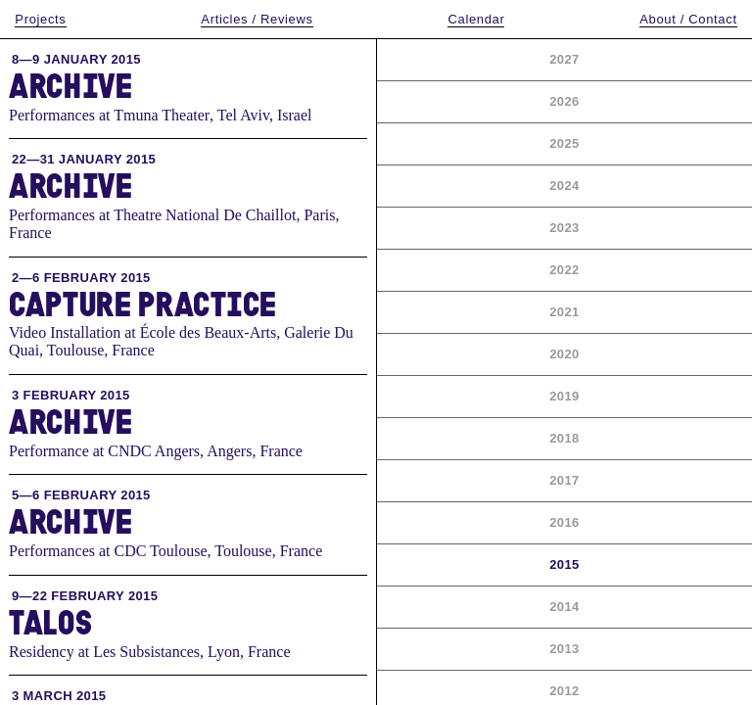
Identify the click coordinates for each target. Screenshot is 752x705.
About (687, 19)
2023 (564, 227)
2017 (564, 480)
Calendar (475, 19)
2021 (564, 312)
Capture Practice (143, 303)
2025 (564, 143)
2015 (564, 564)
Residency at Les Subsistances (104, 651)
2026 (564, 101)
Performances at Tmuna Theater (109, 115)
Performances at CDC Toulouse (108, 550)
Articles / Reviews (256, 19)
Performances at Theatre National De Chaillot (152, 215)
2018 (564, 438)
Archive (71, 85)
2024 (564, 185)
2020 (564, 354)
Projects (40, 19)
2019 (564, 396)
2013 (564, 648)
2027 (564, 59)
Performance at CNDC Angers (104, 451)
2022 (564, 269)
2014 (564, 606)
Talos (50, 621)
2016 (564, 522)
